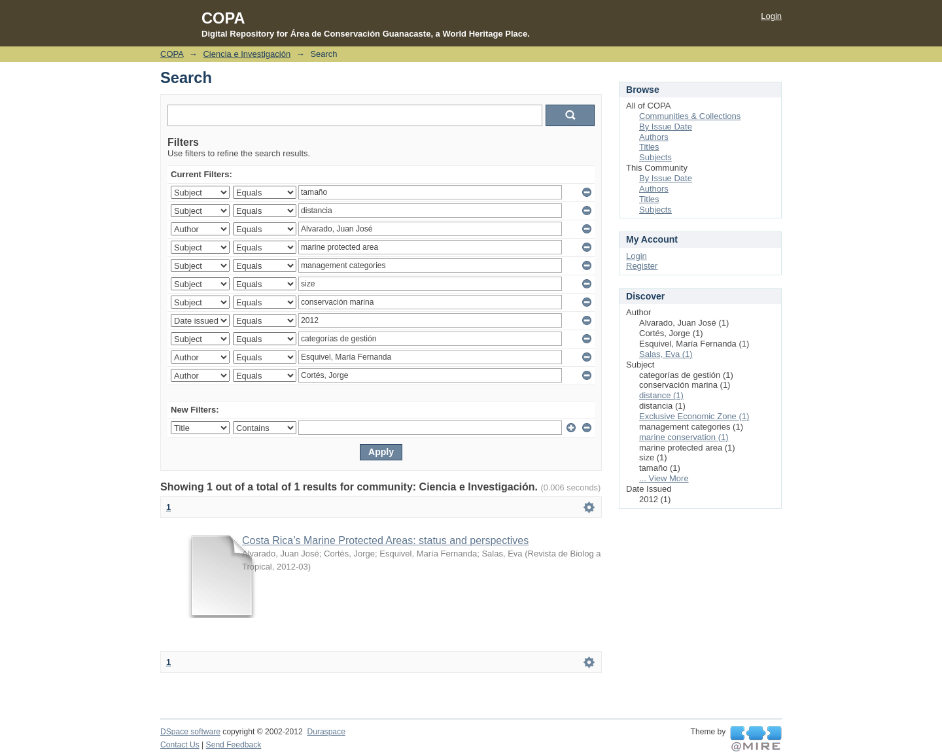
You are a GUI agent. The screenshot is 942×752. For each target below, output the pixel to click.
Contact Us (180, 744)
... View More (664, 478)
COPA (171, 54)
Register (641, 266)
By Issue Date (665, 126)
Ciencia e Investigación (246, 54)
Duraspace (326, 731)
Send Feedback (234, 744)
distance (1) (661, 395)
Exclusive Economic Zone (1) (694, 416)
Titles (649, 147)
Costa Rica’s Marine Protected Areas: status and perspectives (385, 540)
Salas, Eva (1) (666, 354)
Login (771, 16)
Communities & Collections (690, 116)
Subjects (655, 157)
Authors (654, 137)
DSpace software (190, 731)
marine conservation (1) (684, 437)
